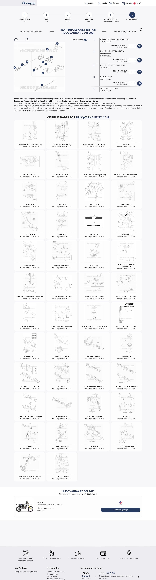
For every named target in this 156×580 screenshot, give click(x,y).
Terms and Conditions (56, 572)
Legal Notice (52, 576)
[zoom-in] (27, 39)
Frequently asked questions (26, 572)
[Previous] (52, 31)
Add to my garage (120, 510)
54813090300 (105, 56)
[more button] (134, 46)
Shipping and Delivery (56, 579)
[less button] (129, 46)
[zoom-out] (16, 39)
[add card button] (139, 46)
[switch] (85, 40)
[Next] (104, 31)
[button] (141, 29)
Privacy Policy (52, 574)
